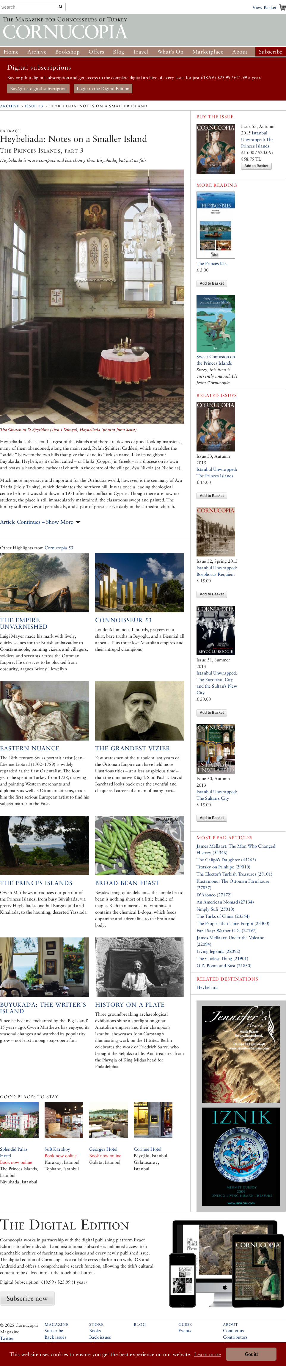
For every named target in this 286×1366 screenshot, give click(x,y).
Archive (36, 51)
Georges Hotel (103, 1149)
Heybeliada (208, 987)
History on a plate (130, 1004)
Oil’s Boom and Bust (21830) (224, 965)
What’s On (170, 51)
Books (95, 1330)
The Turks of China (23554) (223, 916)
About (240, 51)
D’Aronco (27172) (214, 894)
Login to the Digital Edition (103, 88)
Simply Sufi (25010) (215, 909)
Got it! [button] (251, 1354)
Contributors (235, 1337)
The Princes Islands (36, 883)
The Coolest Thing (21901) (222, 958)
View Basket (264, 7)
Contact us (233, 1330)
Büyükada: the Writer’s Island (43, 1008)
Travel (140, 51)
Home (11, 51)
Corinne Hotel (147, 1149)
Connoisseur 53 (123, 620)
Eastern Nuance (29, 748)
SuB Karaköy (57, 1149)
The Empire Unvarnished (24, 623)
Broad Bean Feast (127, 883)
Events (184, 1330)
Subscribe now (27, 1298)
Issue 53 (34, 106)
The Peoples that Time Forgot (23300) (233, 923)
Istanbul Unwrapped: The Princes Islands (257, 139)
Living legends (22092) (218, 951)
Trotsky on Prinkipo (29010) (223, 866)
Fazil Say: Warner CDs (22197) (227, 930)
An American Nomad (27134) (225, 901)
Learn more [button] (207, 1354)
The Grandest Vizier (132, 748)
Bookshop (67, 51)
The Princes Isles (212, 263)
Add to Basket (256, 166)
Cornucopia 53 (59, 547)
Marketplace (208, 51)
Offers (96, 51)
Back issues (55, 1337)
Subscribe (270, 51)
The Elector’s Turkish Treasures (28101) (234, 873)
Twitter (7, 1338)
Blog (118, 51)
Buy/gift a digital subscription (38, 88)
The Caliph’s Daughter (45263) (226, 859)
